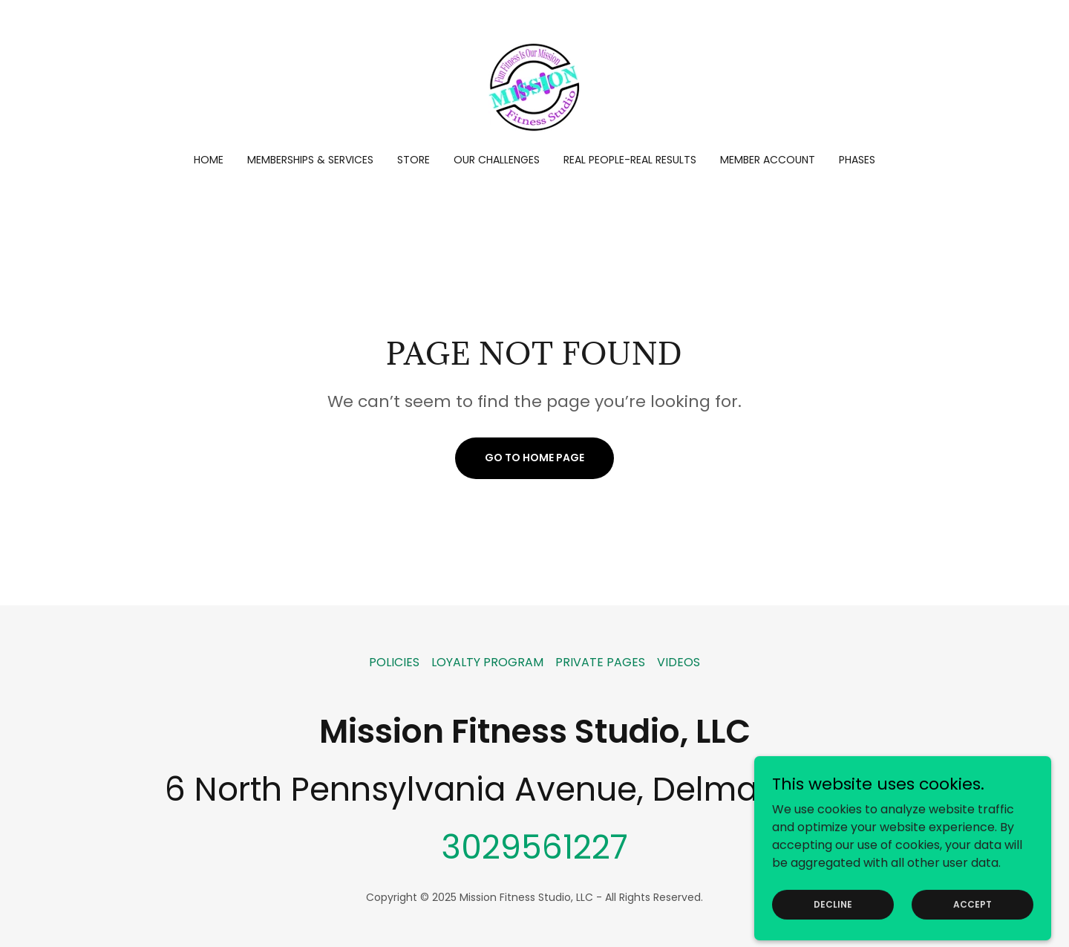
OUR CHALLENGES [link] (497, 159)
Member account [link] (767, 159)
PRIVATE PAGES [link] (600, 662)
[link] (534, 86)
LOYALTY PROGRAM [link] (487, 662)
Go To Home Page (534, 457)
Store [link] (413, 159)
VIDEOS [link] (678, 662)
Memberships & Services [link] (310, 159)
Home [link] (208, 159)
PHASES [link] (857, 159)
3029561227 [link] (534, 847)
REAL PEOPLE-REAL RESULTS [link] (629, 159)
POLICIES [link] (394, 662)
